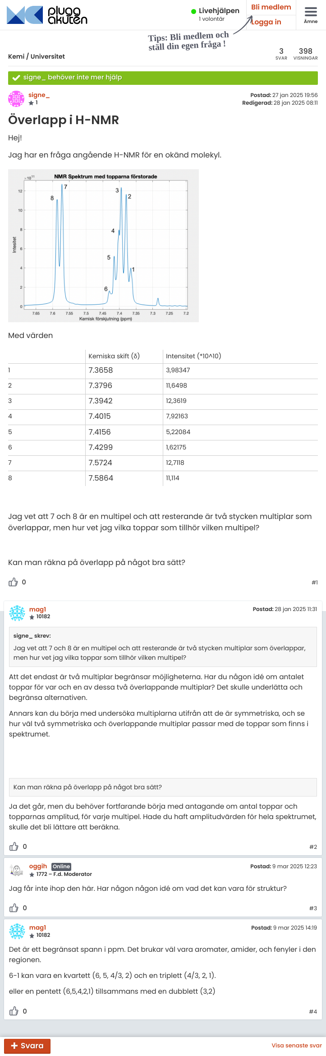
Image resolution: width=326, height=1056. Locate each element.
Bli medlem (271, 7)
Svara (32, 1045)
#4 (313, 1012)
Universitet (48, 56)
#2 (313, 847)
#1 (315, 583)
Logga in (266, 22)
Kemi (16, 56)
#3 (313, 908)
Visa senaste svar (296, 1046)
